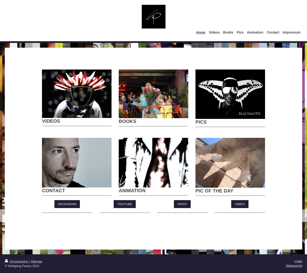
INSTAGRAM (67, 204)
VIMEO (240, 204)
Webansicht (294, 265)
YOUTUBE (124, 204)
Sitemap (36, 261)
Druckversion (17, 261)
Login (298, 261)
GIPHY (182, 204)
